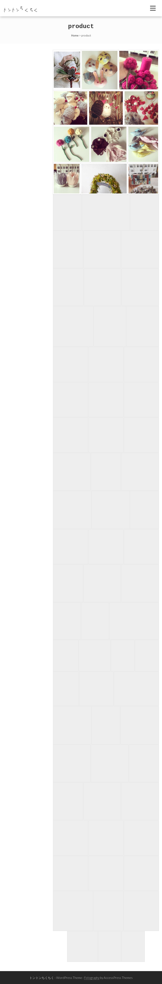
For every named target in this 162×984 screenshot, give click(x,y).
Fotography (91, 977)
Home (74, 35)
